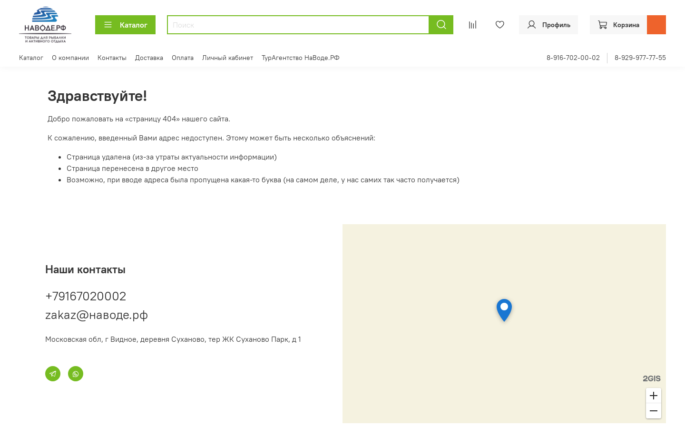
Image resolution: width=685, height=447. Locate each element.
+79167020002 (85, 296)
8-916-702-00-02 (573, 57)
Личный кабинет (227, 57)
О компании (70, 57)
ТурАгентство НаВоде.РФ (301, 57)
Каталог (125, 25)
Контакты (112, 57)
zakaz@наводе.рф (96, 314)
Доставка (149, 57)
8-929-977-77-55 (640, 57)
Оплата (183, 57)
